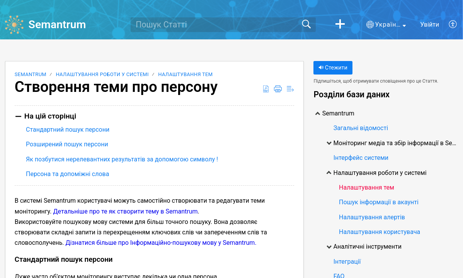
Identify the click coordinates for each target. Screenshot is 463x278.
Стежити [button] (332, 67)
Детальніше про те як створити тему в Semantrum (125, 211)
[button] (340, 25)
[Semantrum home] (14, 24)
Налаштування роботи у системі (102, 74)
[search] (223, 24)
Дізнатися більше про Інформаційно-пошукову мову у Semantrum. (161, 242)
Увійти (429, 24)
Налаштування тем (185, 74)
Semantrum (30, 74)
